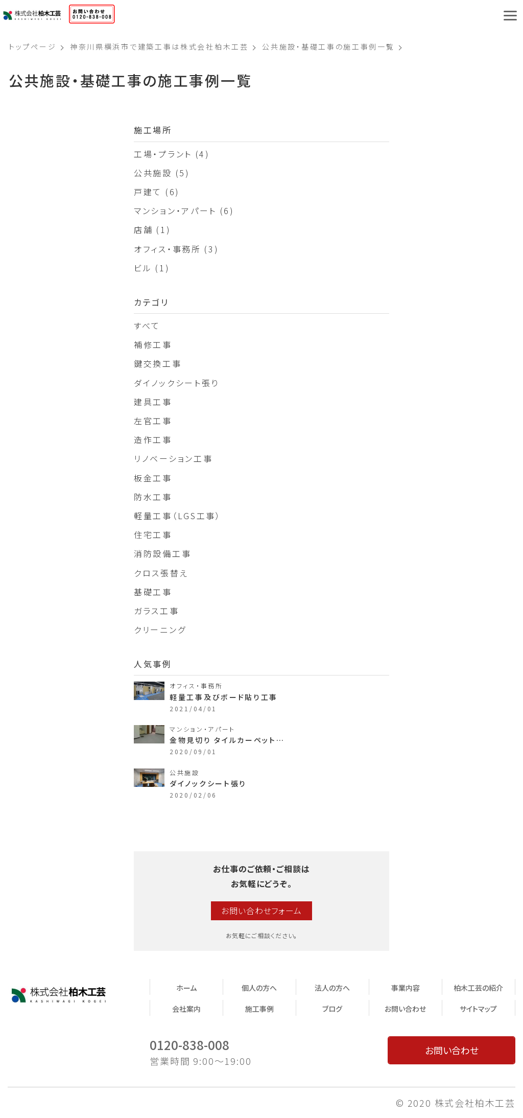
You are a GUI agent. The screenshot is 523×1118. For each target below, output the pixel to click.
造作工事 (153, 439)
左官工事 (153, 420)
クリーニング (160, 629)
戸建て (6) (157, 191)
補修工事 (153, 344)
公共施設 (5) (162, 173)
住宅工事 (153, 534)
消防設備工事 (162, 553)
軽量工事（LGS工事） (177, 515)
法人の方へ (332, 988)
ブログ (332, 1009)
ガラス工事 (156, 610)
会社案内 (186, 1009)
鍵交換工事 (158, 363)
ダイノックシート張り (176, 383)
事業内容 (405, 988)
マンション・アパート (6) (184, 210)
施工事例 (259, 1009)
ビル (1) (152, 268)
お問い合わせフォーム (261, 910)
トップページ (32, 46)
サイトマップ (478, 1009)
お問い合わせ (405, 1009)
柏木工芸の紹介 (478, 988)
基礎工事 (153, 592)
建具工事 (153, 401)
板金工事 (153, 478)
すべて (147, 325)
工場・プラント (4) (172, 154)
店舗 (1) (152, 229)
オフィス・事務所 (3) (176, 249)
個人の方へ (259, 988)
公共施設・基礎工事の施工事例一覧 (328, 46)
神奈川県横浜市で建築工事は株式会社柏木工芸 (159, 46)
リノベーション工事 (173, 458)
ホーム (186, 988)
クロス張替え (161, 573)
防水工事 (153, 497)
